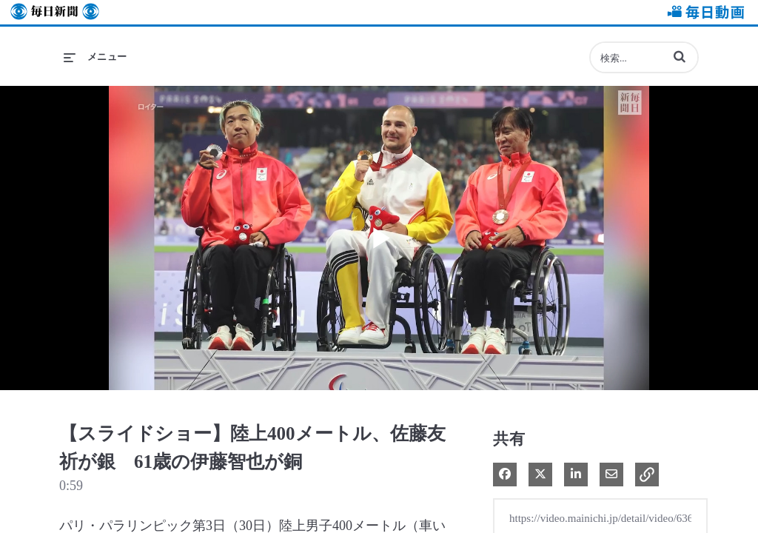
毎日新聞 (54, 12)
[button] (679, 56)
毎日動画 (703, 12)
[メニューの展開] (95, 57)
